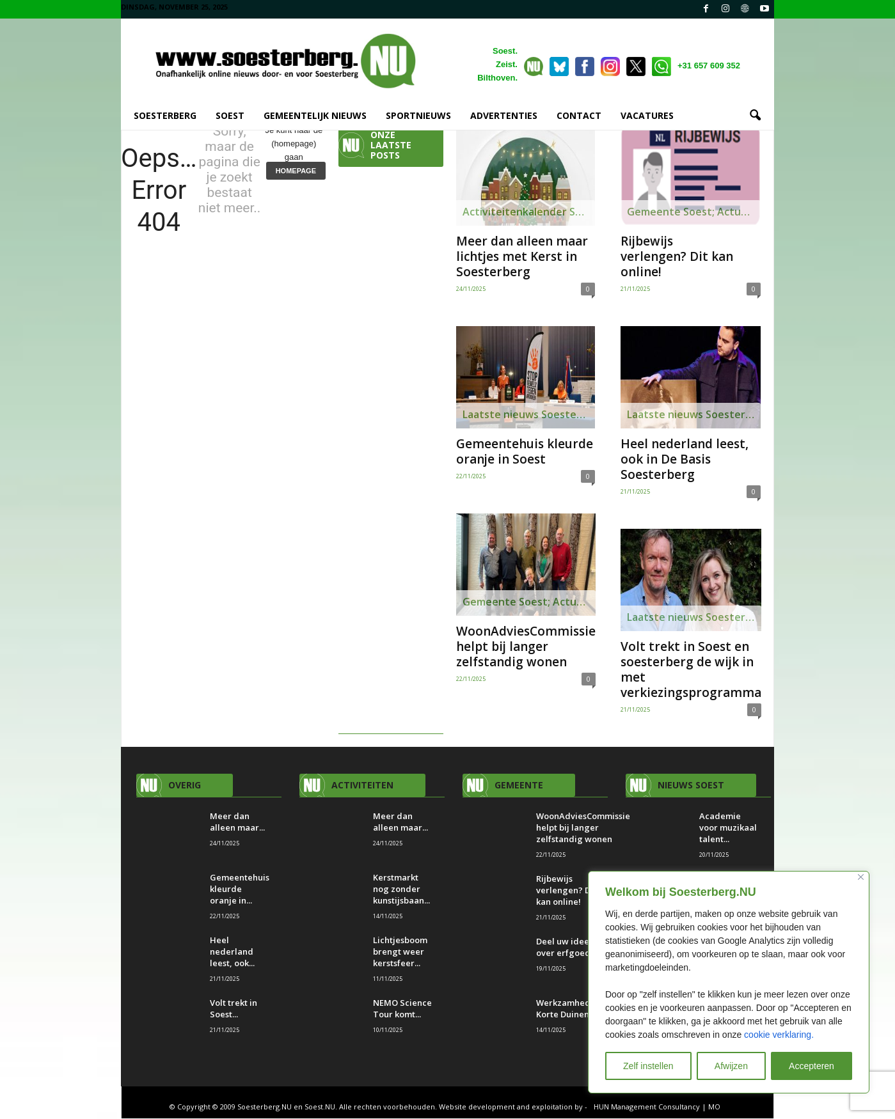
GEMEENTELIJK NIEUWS (315, 115)
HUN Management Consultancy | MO (657, 1107)
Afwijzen (731, 1066)
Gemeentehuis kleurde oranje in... (239, 889)
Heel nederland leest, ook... (232, 952)
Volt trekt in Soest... (233, 1009)
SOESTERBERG (165, 115)
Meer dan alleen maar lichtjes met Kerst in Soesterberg (522, 257)
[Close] (861, 877)
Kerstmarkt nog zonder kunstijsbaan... (401, 889)
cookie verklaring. (779, 1034)
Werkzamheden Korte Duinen (568, 1009)
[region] (728, 982)
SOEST (230, 115)
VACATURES (647, 115)
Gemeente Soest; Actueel (527, 602)
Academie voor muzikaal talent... (728, 828)
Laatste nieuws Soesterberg (529, 415)
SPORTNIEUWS (418, 115)
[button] (755, 116)
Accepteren (811, 1066)
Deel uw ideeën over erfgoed (567, 947)
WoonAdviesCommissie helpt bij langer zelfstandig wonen (526, 647)
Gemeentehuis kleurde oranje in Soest (524, 452)
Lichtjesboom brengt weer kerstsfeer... (400, 952)
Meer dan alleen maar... (237, 822)
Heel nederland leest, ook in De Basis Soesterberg (684, 459)
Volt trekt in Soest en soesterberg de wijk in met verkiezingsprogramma (691, 670)
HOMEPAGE (296, 171)
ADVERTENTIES (503, 115)
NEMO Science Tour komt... (402, 1009)
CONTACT (579, 115)
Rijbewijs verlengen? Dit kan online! (677, 257)
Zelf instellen (648, 1066)
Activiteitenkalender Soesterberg (529, 212)
